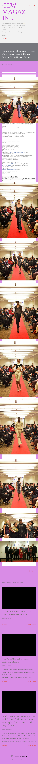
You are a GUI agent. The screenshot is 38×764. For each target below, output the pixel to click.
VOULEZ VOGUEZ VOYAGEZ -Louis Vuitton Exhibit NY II (17, 613)
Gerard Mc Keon (6, 165)
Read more (32, 624)
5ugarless (23, 759)
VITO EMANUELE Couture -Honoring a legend (16, 660)
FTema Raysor (15, 164)
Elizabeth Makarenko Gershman (17, 152)
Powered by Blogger (19, 756)
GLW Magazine (14, 11)
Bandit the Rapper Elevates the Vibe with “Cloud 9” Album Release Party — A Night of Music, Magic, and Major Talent (18, 721)
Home (5, 38)
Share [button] (31, 571)
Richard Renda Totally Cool (9, 169)
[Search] (30, 3)
